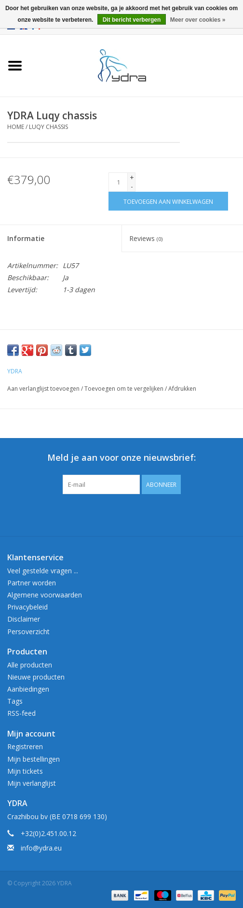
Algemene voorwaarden (44, 594)
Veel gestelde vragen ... (42, 570)
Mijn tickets (25, 771)
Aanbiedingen (28, 689)
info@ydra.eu (41, 847)
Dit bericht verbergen (132, 19)
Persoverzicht (28, 631)
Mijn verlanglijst (31, 783)
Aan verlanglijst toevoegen (43, 388)
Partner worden (31, 582)
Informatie (25, 238)
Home (15, 127)
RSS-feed (21, 713)
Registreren (25, 746)
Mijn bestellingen (33, 759)
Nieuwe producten (36, 676)
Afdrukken (182, 388)
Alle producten (29, 664)
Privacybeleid (27, 606)
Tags (15, 701)
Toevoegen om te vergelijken (124, 388)
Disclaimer (23, 619)
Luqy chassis (48, 127)
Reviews (145, 238)
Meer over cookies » (198, 19)
